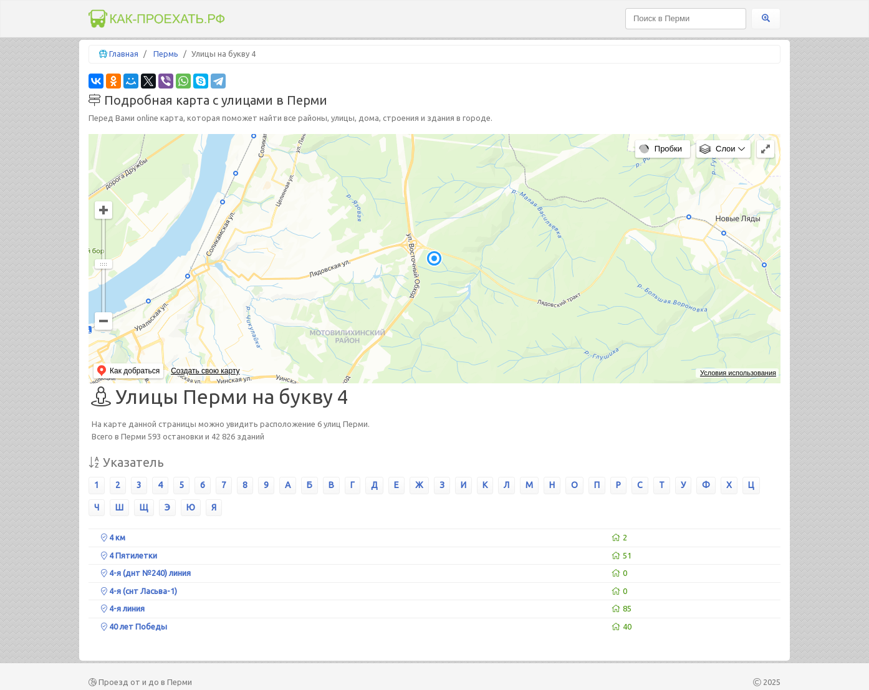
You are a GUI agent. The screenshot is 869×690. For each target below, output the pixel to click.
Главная (123, 53)
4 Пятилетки (129, 555)
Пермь (165, 53)
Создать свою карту (205, 371)
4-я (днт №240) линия (146, 572)
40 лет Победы (134, 626)
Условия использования (738, 372)
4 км (113, 537)
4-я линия (123, 608)
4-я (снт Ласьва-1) (139, 591)
